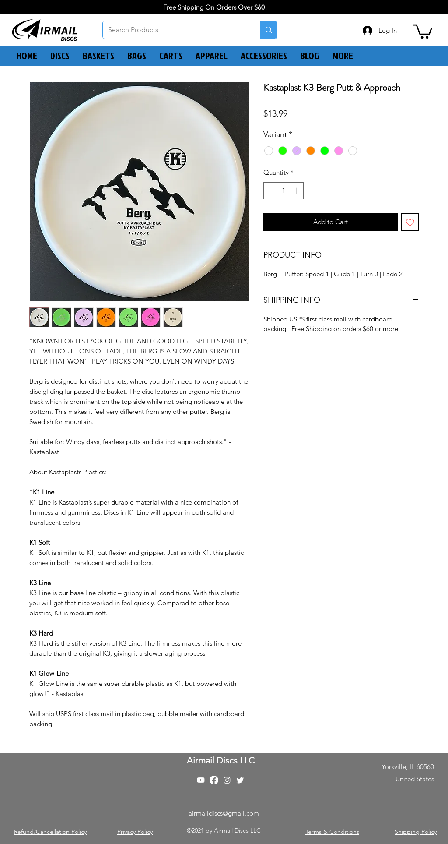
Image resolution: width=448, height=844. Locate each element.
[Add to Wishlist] (410, 222)
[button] (422, 31)
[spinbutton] (283, 191)
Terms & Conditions (332, 832)
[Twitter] (240, 780)
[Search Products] (175, 30)
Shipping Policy (416, 832)
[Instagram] (227, 780)
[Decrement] (270, 191)
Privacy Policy (135, 832)
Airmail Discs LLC (221, 760)
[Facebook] (214, 780)
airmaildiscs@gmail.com (224, 813)
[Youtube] (200, 780)
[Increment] (297, 191)
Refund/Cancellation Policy (50, 832)
